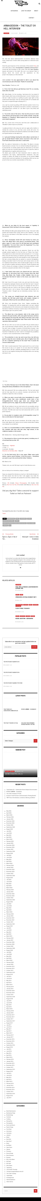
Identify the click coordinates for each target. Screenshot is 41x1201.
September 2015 (10, 1069)
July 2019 (8, 977)
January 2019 (9, 989)
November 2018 (10, 993)
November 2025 (10, 823)
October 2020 (9, 946)
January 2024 (9, 868)
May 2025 (8, 835)
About (36, 11)
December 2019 (10, 967)
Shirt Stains (9, 1166)
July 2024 (8, 856)
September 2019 (10, 973)
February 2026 (10, 817)
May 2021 (8, 932)
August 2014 (9, 1096)
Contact (31, 18)
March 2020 (9, 960)
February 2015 (10, 1084)
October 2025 (9, 825)
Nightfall (12, 446)
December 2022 (10, 894)
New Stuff (22, 616)
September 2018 (10, 997)
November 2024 (10, 847)
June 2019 (9, 979)
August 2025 (9, 829)
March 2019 (9, 985)
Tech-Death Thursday (11, 1170)
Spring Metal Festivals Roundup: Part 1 (26, 597)
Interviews (6, 33)
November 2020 (10, 944)
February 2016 (10, 1059)
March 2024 (9, 864)
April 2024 (8, 862)
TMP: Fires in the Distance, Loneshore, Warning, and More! (20, 798)
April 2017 (8, 1031)
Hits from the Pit (11, 485)
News (21, 595)
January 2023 (9, 892)
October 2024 (9, 849)
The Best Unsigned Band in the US (14, 1172)
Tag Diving (9, 1168)
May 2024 (8, 860)
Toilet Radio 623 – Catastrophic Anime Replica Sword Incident (11, 711)
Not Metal (35, 605)
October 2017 (9, 1019)
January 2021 (9, 940)
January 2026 (9, 819)
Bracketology (9, 1115)
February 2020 (10, 962)
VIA (8, 483)
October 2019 (9, 971)
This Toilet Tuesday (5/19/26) (11, 723)
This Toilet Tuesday (11, 1174)
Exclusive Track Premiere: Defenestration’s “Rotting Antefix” (28, 725)
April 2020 (8, 958)
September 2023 (10, 876)
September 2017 (10, 1021)
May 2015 (8, 1078)
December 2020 (10, 942)
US (9, 525)
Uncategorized (10, 1178)
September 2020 (10, 948)
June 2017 (9, 1027)
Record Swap (9, 1154)
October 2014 (9, 1092)
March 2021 (9, 936)
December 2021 (10, 918)
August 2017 (9, 1023)
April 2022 (8, 910)
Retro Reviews (10, 1156)
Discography (9, 1123)
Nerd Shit (8, 1139)
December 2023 (10, 870)
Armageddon (11, 519)
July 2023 (8, 880)
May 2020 (8, 956)
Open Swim (18, 606)
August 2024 (9, 853)
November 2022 (10, 896)
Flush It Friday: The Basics (23, 609)
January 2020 (9, 965)
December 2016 (10, 1039)
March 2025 (9, 839)
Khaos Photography (20, 483)
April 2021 (8, 934)
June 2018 (9, 1003)
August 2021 (9, 926)
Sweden (5, 525)
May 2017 (8, 1029)
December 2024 (10, 845)
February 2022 (10, 914)
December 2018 (10, 991)
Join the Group (26, 11)
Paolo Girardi (31, 523)
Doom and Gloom (10, 1125)
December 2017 (10, 1015)
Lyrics (29, 519)
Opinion (27, 616)
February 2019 (10, 987)
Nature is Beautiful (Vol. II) (13, 774)
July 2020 (8, 952)
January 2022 (9, 916)
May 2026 (8, 811)
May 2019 (8, 981)
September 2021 (10, 924)
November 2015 (10, 1065)
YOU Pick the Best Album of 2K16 (11, 673)
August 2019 (9, 975)
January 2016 (9, 1061)
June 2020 (9, 954)
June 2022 (9, 906)
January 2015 (9, 1086)
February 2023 (10, 890)
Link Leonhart (15, 33)
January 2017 (9, 1037)
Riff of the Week (10, 1160)
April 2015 (8, 1080)
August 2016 (9, 1047)
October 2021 (9, 922)
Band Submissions (11, 1111)
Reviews (32, 616)
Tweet (4, 513)
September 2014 (10, 1094)
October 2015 (9, 1068)
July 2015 (8, 1074)
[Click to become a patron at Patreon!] (20, 502)
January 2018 (9, 1013)
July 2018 (8, 1001)
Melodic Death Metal (8, 521)
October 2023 (9, 874)
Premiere (8, 1152)
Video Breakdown (10, 1180)
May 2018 (8, 1005)
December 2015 (10, 1063)
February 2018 (10, 1011)
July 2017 (8, 1025)
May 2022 (8, 908)
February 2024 (10, 866)
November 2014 (10, 1090)
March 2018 (9, 1009)
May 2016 (8, 1053)
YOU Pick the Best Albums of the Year (13, 683)
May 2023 (8, 884)
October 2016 (9, 1043)
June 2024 (9, 858)
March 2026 (9, 815)
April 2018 (8, 1007)
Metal (17, 521)
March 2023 (9, 888)
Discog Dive (9, 1121)
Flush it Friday (19, 605)
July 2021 (8, 928)
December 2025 (10, 821)
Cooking (8, 1119)
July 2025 (8, 831)
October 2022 (9, 898)
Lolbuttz (25, 605)
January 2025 (9, 843)
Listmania (8, 1133)
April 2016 (8, 1055)
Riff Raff (8, 1162)
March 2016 (9, 1057)
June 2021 (9, 930)
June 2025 (9, 833)
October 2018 (9, 995)
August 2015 (9, 1072)
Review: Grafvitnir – (24, 619)
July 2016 (8, 1049)
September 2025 (10, 827)
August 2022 (9, 902)
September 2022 (10, 900)
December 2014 (10, 1088)
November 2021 (10, 920)
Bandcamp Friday (10, 1113)
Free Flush (8, 1129)
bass (17, 519)
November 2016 (10, 1041)
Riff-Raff (8, 1164)
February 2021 (10, 938)
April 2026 (8, 813)
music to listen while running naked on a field (14, 523)
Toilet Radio (9, 1176)
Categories (14, 11)
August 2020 (9, 950)
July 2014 (8, 1098)
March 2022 (9, 912)
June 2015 (9, 1076)
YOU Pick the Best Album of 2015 (11, 662)
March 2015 (9, 1082)
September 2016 (10, 1045)
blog (35, 66)
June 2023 (9, 882)
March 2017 (9, 1033)
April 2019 (8, 983)
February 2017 (10, 1035)
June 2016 (9, 1051)
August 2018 (9, 999)
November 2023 (10, 872)
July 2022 (8, 904)
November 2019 (10, 969)
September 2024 (10, 851)
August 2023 (9, 878)
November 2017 (10, 1017)
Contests (8, 1117)
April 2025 (8, 837)
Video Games (9, 1182)
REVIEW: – (28, 709)
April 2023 (8, 886)
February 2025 (10, 841)
